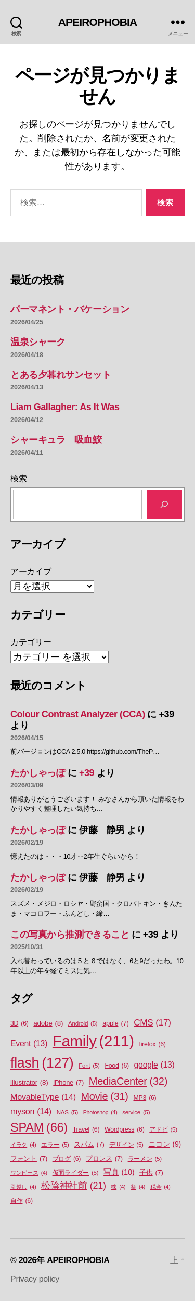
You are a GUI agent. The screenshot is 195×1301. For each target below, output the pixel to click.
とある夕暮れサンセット (60, 375)
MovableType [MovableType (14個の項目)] (43, 1096)
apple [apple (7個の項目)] (115, 1023)
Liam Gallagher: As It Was (64, 407)
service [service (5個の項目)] (136, 1112)
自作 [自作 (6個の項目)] (21, 1201)
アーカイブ (30, 571)
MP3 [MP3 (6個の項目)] (144, 1098)
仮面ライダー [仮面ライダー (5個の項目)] (76, 1172)
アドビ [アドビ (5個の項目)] (163, 1129)
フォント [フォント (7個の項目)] (28, 1158)
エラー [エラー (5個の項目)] (55, 1144)
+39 (86, 773)
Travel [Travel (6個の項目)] (86, 1130)
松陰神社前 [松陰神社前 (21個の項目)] (73, 1186)
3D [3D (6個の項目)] (19, 1024)
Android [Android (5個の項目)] (82, 1023)
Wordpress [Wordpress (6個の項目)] (125, 1130)
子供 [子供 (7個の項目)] (151, 1172)
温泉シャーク (37, 342)
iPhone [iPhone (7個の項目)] (68, 1082)
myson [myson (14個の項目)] (30, 1111)
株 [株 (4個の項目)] (118, 1186)
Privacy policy (34, 1278)
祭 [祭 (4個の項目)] (138, 1186)
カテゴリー (30, 642)
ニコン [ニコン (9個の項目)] (164, 1144)
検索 (18, 478)
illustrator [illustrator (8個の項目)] (29, 1082)
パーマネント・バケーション (69, 309)
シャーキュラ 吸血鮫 (56, 440)
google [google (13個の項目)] (154, 1065)
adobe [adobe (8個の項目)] (48, 1023)
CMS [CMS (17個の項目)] (152, 1023)
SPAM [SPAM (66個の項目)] (39, 1128)
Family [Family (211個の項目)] (93, 1041)
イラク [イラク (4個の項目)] (23, 1144)
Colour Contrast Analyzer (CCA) (77, 714)
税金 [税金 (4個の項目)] (160, 1186)
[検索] (164, 504)
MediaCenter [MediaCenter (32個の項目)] (128, 1081)
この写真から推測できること (69, 934)
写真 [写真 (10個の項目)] (118, 1172)
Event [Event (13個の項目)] (28, 1043)
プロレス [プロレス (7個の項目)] (104, 1158)
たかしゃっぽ (37, 773)
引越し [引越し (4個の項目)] (23, 1186)
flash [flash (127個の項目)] (41, 1063)
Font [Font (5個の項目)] (89, 1065)
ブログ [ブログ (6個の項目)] (67, 1159)
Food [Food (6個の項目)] (116, 1066)
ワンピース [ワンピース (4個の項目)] (28, 1172)
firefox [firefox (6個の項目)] (152, 1044)
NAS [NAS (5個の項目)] (67, 1112)
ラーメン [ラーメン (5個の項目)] (145, 1158)
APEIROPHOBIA (97, 22)
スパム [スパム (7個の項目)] (89, 1144)
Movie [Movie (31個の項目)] (104, 1097)
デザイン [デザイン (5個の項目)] (126, 1144)
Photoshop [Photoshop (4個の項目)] (100, 1112)
